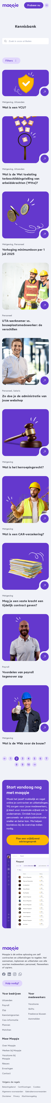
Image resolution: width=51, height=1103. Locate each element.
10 (28, 764)
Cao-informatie (10, 1020)
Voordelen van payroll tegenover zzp (18, 674)
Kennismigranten (10, 1015)
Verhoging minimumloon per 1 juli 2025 (23, 252)
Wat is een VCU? (14, 107)
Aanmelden (34, 1018)
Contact (6, 1073)
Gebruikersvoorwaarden (35, 1091)
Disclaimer (6, 1096)
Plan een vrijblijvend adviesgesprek (27, 840)
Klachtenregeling (29, 1096)
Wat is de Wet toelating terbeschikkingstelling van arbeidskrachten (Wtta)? (20, 179)
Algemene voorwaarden (12, 1091)
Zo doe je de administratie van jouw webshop (24, 398)
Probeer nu (33, 5)
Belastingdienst (9, 1087)
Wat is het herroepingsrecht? (23, 467)
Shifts (31, 1009)
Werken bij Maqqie (11, 1050)
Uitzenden (7, 1000)
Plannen (6, 1025)
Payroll (5, 1005)
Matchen (6, 1030)
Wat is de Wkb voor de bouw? (24, 743)
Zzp (4, 1010)
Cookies (36, 1087)
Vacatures (33, 1004)
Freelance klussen (37, 1014)
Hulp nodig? (12, 983)
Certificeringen (24, 1087)
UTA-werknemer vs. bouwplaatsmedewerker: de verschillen (22, 325)
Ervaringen (7, 1068)
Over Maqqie (9, 1045)
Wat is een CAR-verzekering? (23, 534)
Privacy (16, 1096)
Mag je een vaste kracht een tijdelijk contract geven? (22, 603)
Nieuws (5, 1063)
